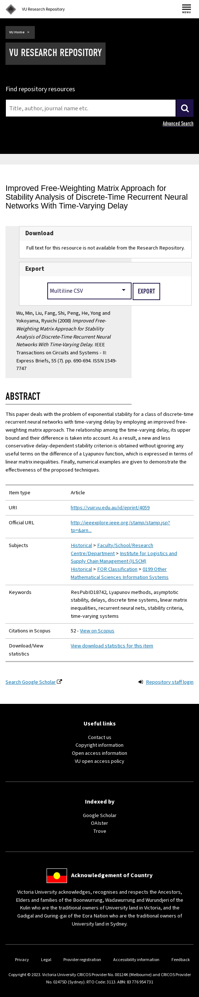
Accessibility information (136, 960)
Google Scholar (100, 815)
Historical (81, 545)
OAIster (99, 823)
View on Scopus (97, 631)
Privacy (22, 960)
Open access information (99, 753)
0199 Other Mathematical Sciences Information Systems (120, 573)
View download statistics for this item (112, 646)
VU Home (17, 32)
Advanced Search (178, 123)
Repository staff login (170, 682)
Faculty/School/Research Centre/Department (112, 549)
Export (34, 269)
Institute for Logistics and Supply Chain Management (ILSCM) (124, 557)
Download (39, 233)
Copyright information (99, 745)
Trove (99, 831)
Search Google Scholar (30, 682)
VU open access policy (99, 761)
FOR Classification (117, 569)
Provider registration (82, 960)
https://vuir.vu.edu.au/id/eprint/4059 (110, 508)
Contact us (99, 737)
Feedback (181, 960)
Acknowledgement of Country (111, 875)
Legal (46, 960)
